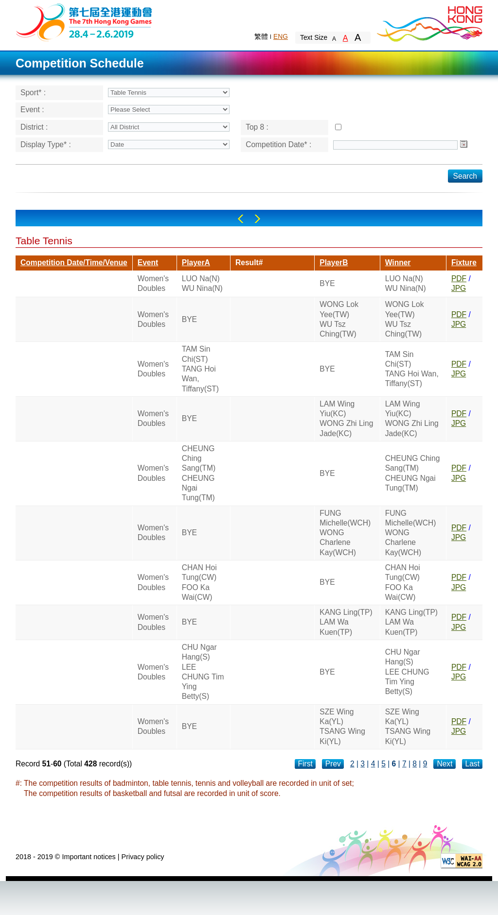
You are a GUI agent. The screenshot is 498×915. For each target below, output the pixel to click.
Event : (32, 109)
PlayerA (196, 262)
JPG (458, 288)
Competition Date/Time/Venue (73, 262)
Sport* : (33, 92)
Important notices (88, 857)
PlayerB (334, 262)
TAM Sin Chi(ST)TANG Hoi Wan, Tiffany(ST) (200, 368)
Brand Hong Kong (428, 22)
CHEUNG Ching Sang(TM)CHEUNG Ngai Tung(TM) (198, 473)
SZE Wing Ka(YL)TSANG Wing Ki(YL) (342, 727)
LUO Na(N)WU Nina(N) (202, 283)
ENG (280, 36)
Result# (249, 262)
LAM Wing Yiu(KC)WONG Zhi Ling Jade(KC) (346, 419)
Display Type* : (45, 144)
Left (240, 219)
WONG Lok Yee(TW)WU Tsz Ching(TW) (339, 319)
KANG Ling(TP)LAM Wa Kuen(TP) (346, 622)
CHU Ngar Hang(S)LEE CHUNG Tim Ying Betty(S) (203, 671)
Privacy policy (143, 857)
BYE (327, 283)
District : (34, 127)
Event (148, 262)
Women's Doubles (153, 283)
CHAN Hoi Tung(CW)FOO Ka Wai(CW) (199, 582)
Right (257, 219)
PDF (458, 278)
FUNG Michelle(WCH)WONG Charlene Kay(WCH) (345, 533)
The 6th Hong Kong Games (84, 21)
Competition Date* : (278, 144)
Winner (398, 262)
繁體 (261, 36)
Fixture (464, 262)
